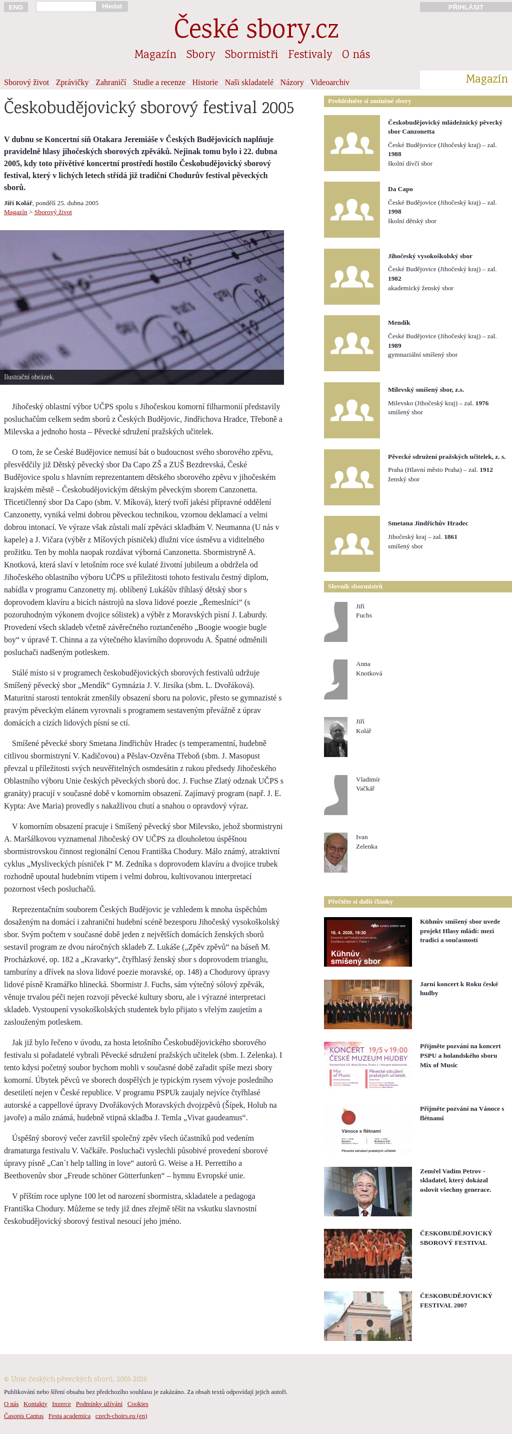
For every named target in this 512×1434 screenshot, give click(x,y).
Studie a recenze (159, 82)
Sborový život (26, 82)
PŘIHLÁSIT (466, 7)
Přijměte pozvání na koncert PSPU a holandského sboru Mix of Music (460, 1055)
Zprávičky (72, 82)
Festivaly (310, 56)
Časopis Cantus (24, 1415)
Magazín (155, 56)
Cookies (138, 1403)
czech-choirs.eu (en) (122, 1415)
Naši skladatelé (249, 82)
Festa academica (69, 1415)
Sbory (200, 56)
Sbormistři (251, 56)
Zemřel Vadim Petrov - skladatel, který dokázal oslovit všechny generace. (456, 1180)
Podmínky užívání (99, 1403)
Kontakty (36, 1403)
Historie (205, 82)
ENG (16, 7)
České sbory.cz (256, 32)
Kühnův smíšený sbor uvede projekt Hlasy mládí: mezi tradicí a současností (460, 931)
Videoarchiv (330, 82)
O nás (356, 56)
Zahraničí (111, 82)
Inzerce (61, 1403)
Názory (292, 82)
